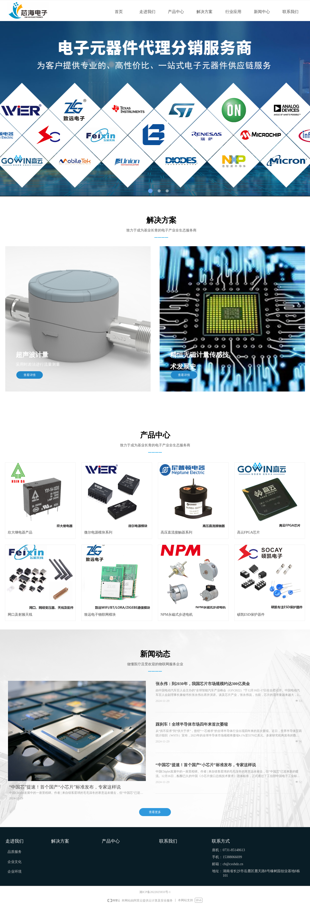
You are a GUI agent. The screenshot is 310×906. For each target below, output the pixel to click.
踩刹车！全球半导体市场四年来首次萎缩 (192, 724)
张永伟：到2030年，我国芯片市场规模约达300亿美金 (203, 684)
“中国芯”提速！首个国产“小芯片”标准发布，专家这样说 (206, 765)
